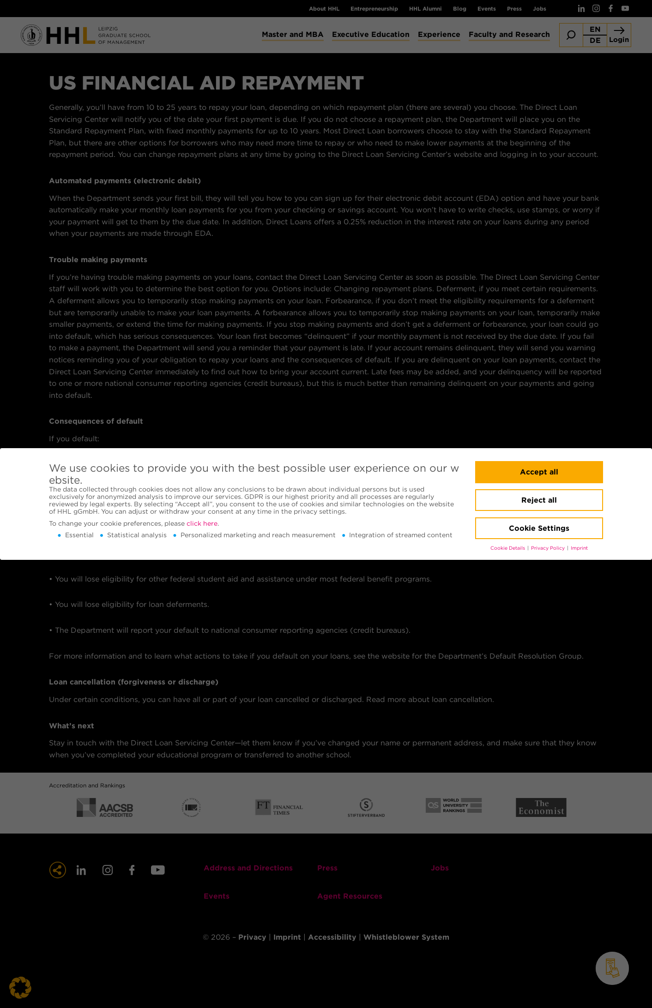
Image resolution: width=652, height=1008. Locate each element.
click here (202, 523)
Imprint (579, 548)
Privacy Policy (548, 548)
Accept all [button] (539, 472)
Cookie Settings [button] (539, 528)
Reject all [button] (539, 500)
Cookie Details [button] (508, 548)
